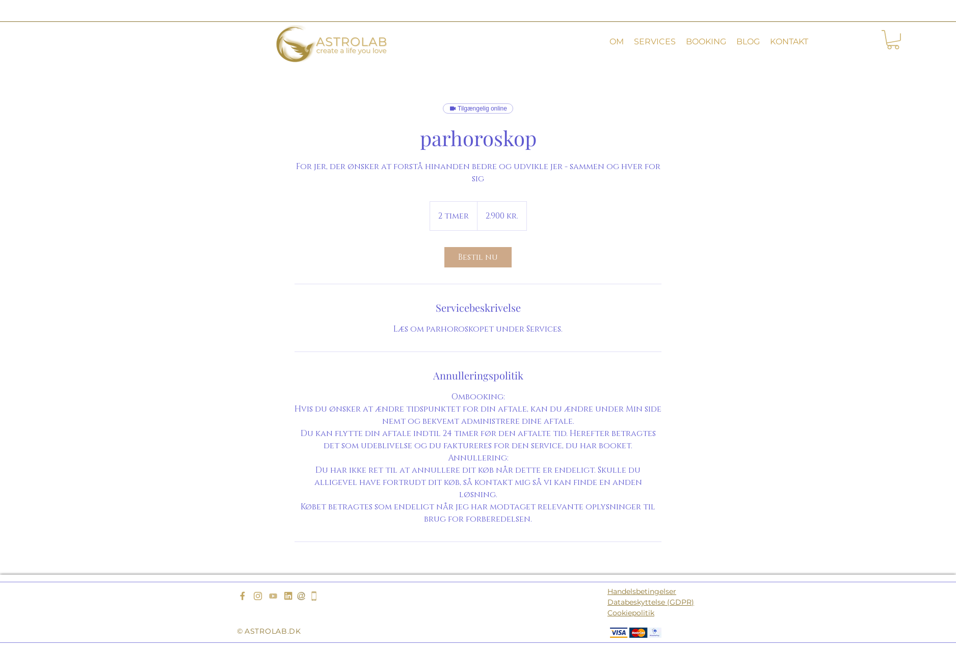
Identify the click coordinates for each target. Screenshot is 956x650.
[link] (478, 257)
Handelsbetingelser (641, 591)
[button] (616, 41)
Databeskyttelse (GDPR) (650, 602)
